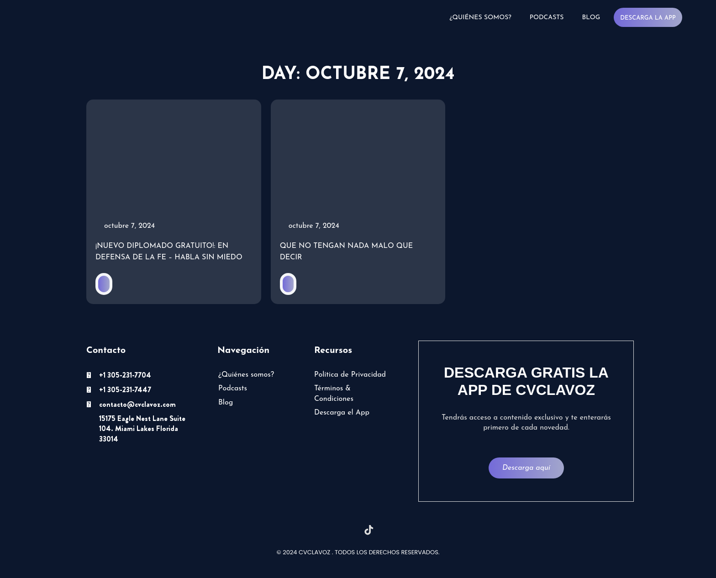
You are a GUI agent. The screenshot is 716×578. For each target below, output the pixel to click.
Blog (591, 17)
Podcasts (546, 17)
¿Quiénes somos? (480, 17)
